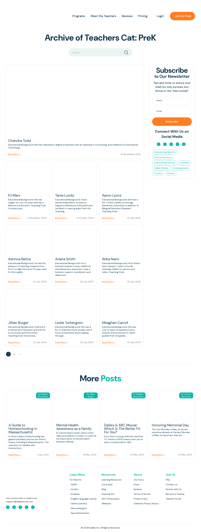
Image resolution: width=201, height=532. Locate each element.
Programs (78, 16)
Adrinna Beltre (19, 260)
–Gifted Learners (78, 503)
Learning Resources (112, 479)
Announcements (162, 157)
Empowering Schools (164, 162)
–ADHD (73, 484)
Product (158, 173)
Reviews (126, 16)
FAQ (168, 479)
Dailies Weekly (161, 168)
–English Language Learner (83, 498)
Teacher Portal (173, 498)
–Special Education (79, 513)
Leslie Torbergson (69, 323)
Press (136, 484)
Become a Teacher (175, 494)
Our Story (139, 479)
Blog (104, 489)
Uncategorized (180, 168)
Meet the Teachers (103, 16)
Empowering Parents (164, 152)
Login (159, 16)
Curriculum (107, 484)
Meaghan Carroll (115, 323)
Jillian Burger (18, 323)
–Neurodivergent (78, 508)
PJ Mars (14, 196)
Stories (170, 173)
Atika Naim (110, 260)
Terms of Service (142, 494)
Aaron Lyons (112, 196)
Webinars (106, 503)
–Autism (74, 489)
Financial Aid (108, 494)
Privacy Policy (141, 498)
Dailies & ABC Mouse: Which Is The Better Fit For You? (122, 429)
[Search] (126, 52)
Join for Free (182, 16)
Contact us (171, 484)
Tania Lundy (65, 196)
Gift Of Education (111, 498)
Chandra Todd (19, 141)
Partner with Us (173, 489)
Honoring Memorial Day (170, 426)
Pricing (142, 16)
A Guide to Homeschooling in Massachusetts (23, 429)
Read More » (14, 154)
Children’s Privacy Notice (146, 503)
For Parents (76, 479)
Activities (184, 162)
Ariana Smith (65, 260)
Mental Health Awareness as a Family (74, 427)
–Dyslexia (74, 494)
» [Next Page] (19, 354)
